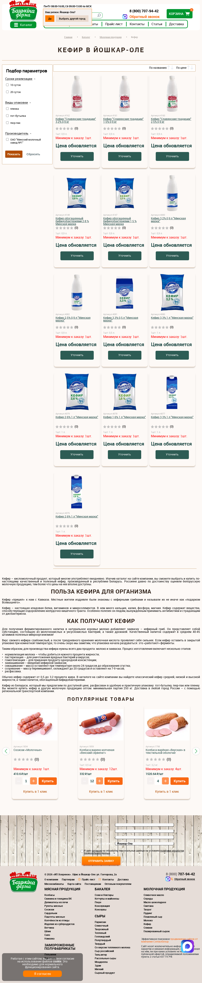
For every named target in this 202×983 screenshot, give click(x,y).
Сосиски (49, 909)
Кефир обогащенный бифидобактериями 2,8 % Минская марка (72, 221)
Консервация (102, 905)
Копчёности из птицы (56, 920)
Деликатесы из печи (56, 902)
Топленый (100, 932)
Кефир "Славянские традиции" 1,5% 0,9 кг (123, 120)
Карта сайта (74, 883)
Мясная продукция (62, 889)
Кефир (147, 924)
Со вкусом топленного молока (112, 947)
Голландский (102, 936)
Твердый (100, 943)
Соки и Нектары (104, 895)
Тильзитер (101, 954)
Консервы (100, 909)
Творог (148, 909)
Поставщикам (93, 883)
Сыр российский (104, 951)
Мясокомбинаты (54, 883)
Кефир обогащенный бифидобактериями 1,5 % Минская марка (120, 221)
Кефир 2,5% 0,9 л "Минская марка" (73, 319)
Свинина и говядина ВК (58, 898)
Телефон (101, 831)
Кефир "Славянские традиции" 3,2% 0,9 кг (76, 120)
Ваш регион (103, 844)
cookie (57, 961)
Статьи (157, 24)
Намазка (49, 938)
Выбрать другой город (72, 18)
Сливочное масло (154, 895)
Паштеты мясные (54, 916)
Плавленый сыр (153, 916)
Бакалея (102, 889)
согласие (97, 850)
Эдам (98, 965)
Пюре (98, 902)
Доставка (176, 24)
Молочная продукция (164, 889)
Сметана (148, 905)
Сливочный (101, 925)
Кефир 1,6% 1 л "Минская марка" (124, 417)
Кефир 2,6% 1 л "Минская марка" (77, 417)
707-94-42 (180, 874)
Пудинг (148, 913)
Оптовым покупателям (118, 883)
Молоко (148, 920)
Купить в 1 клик (35, 791)
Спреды (148, 898)
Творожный (101, 929)
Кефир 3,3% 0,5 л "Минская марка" (120, 319)
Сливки (148, 927)
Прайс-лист (114, 24)
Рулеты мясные (53, 905)
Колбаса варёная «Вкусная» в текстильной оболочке (165, 751)
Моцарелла (101, 961)
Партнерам (68, 879)
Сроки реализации (18, 78)
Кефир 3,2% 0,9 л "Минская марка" (168, 219)
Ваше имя (102, 825)
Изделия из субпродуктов (59, 924)
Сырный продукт (105, 972)
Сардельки (50, 913)
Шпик (47, 931)
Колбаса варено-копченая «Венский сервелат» (97, 751)
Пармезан (100, 922)
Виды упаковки (16, 102)
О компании (51, 879)
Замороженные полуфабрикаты (59, 947)
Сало (47, 934)
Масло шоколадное (155, 902)
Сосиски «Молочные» (28, 750)
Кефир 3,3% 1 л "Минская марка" (172, 318)
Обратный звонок (144, 17)
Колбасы (49, 895)
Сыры (100, 916)
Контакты (137, 24)
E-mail (99, 837)
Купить (48, 781)
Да (49, 18)
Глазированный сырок (157, 931)
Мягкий (99, 969)
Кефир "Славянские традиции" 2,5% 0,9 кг (171, 120)
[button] (6, 751)
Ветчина (49, 927)
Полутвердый (103, 940)
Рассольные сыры (105, 958)
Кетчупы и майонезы (107, 898)
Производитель (16, 133)
